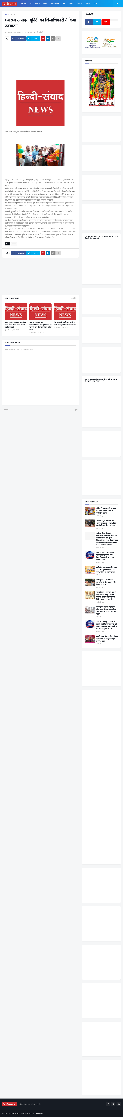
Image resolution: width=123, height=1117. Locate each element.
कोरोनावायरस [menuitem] (54, 3)
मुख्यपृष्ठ (7, 14)
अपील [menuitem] (95, 3)
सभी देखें (73, 298)
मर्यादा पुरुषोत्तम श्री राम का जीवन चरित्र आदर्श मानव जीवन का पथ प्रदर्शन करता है (15, 324)
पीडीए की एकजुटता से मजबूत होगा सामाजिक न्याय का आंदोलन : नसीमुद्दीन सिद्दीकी (107, 510)
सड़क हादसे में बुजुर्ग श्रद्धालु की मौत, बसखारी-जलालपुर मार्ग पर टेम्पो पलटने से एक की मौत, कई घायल (106, 610)
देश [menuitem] (30, 3)
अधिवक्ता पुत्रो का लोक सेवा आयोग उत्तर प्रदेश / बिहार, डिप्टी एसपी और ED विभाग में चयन (106, 522)
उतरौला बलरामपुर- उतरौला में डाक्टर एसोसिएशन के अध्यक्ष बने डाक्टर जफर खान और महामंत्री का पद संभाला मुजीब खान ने (106, 625)
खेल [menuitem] (64, 3)
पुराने (76, 410)
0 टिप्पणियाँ (39, 32)
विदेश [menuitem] (45, 3)
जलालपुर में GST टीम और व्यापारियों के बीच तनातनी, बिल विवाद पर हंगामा (106, 582)
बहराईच (13, 14)
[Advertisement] (40, 63)
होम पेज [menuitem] (23, 3)
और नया (6, 410)
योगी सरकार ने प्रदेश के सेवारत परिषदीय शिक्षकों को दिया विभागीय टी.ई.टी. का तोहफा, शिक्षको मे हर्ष (105, 556)
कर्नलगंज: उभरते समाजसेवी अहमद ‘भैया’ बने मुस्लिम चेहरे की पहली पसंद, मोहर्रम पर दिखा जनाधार (107, 569)
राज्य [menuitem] (36, 3)
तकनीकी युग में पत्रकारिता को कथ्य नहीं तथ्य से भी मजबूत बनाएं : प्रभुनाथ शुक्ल (107, 638)
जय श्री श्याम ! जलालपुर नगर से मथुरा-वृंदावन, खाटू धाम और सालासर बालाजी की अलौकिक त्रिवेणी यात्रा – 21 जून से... (106, 595)
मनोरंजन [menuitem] (79, 3)
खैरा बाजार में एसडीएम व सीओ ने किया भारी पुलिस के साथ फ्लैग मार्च (65, 323)
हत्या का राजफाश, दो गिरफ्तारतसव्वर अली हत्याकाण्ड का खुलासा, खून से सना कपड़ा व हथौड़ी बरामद (40, 326)
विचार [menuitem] (88, 3)
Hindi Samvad (22, 1113)
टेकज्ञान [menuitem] (71, 3)
